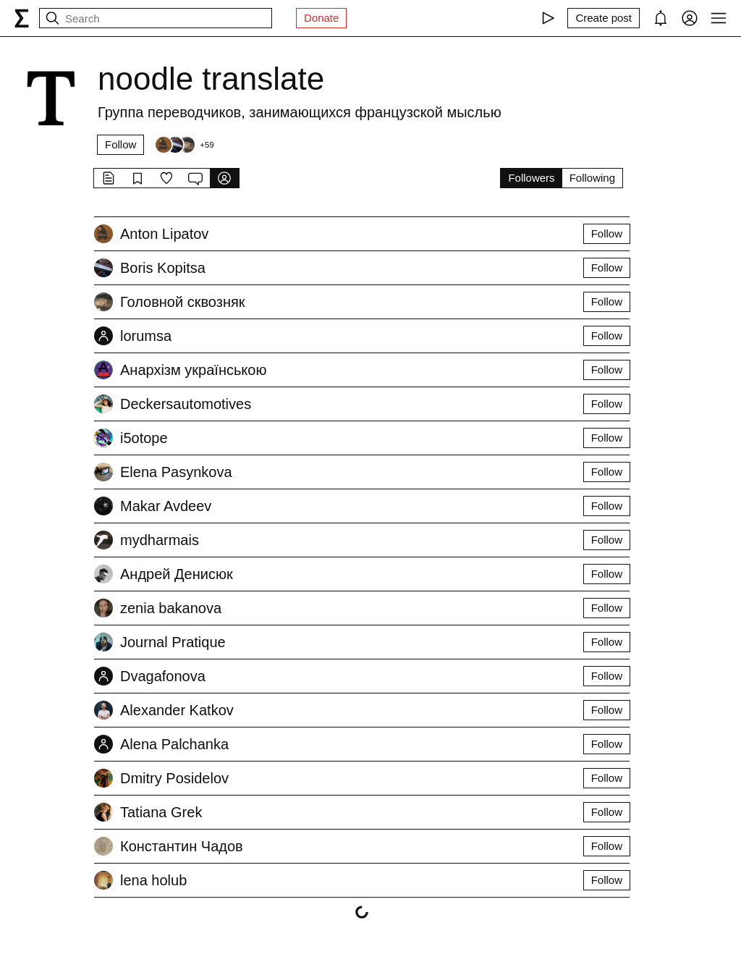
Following (592, 178)
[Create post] (603, 18)
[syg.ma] (21, 18)
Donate (321, 18)
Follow (120, 144)
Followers (531, 178)
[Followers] (183, 144)
